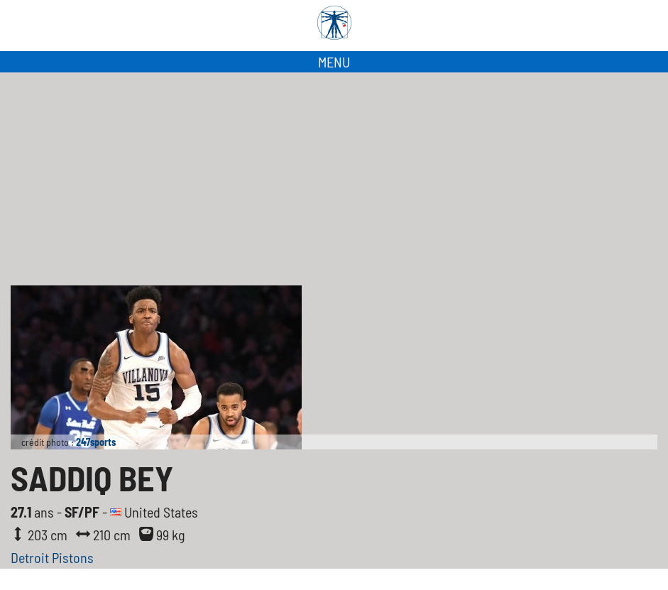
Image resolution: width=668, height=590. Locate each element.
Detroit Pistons (52, 557)
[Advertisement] (334, 179)
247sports (96, 442)
